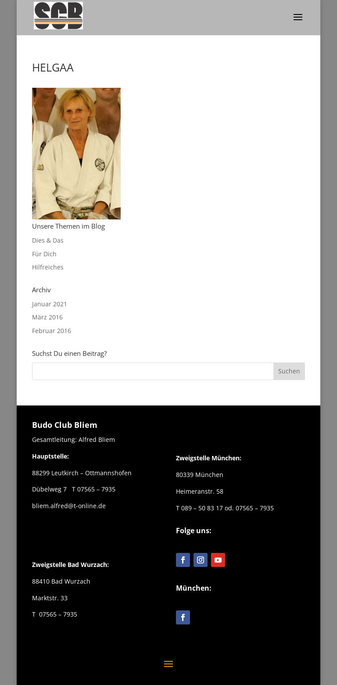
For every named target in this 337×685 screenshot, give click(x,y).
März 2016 (47, 317)
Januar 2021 (49, 304)
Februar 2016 (51, 330)
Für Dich (44, 254)
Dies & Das (48, 240)
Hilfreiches (48, 267)
